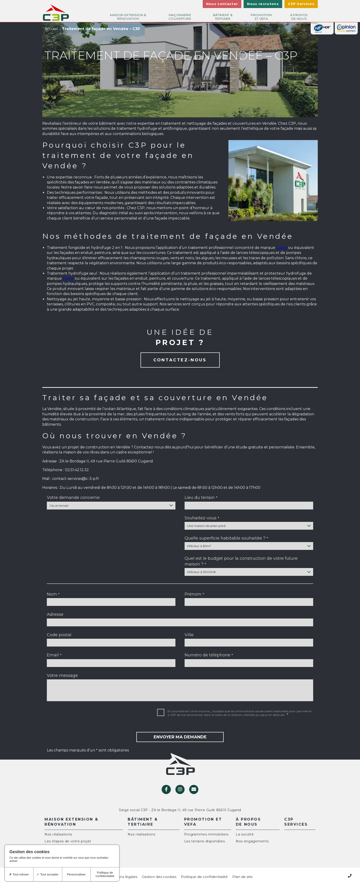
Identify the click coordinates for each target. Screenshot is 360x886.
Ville (189, 634)
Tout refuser (19, 874)
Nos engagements (252, 841)
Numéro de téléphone (209, 655)
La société (245, 834)
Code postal (59, 634)
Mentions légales (122, 877)
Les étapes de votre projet (68, 841)
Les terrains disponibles (204, 841)
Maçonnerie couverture (180, 15)
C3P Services (301, 4)
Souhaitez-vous (202, 517)
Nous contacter (222, 4)
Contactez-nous (179, 360)
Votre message (62, 675)
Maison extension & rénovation (128, 15)
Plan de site (242, 877)
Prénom (194, 594)
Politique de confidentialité (204, 877)
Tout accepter (47, 874)
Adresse (55, 614)
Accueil (51, 29)
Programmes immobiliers (206, 834)
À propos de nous (299, 15)
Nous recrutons (263, 4)
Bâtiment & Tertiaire (223, 15)
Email (54, 655)
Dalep (281, 247)
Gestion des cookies (159, 877)
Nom (53, 594)
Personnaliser (76, 874)
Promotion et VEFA (261, 15)
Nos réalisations (58, 834)
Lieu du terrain (201, 497)
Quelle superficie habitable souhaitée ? (226, 538)
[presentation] (82, 717)
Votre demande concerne (73, 497)
